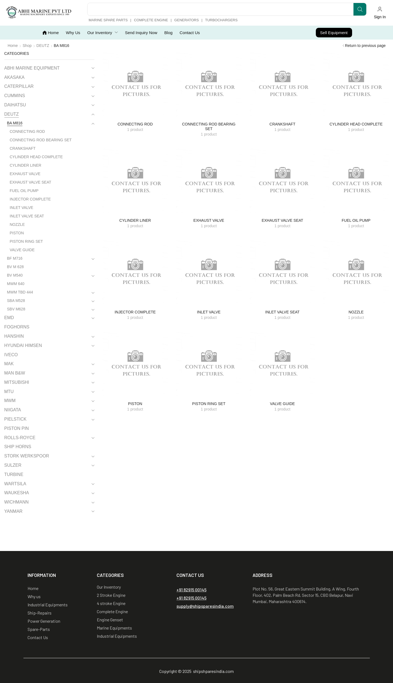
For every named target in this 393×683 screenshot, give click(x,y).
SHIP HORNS (17, 446)
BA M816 (15, 123)
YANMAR (13, 511)
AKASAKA (14, 77)
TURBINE (13, 474)
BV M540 (15, 275)
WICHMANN (16, 502)
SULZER (13, 465)
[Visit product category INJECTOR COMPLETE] (135, 272)
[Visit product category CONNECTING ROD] (135, 84)
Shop (27, 45)
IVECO (11, 354)
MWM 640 (16, 283)
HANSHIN (14, 336)
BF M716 (15, 258)
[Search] (359, 9)
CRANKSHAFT (23, 148)
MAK (9, 363)
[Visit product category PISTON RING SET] (209, 364)
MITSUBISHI (16, 382)
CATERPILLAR (19, 86)
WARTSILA (15, 483)
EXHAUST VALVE (25, 174)
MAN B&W (14, 373)
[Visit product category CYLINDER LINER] (135, 180)
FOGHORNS (16, 327)
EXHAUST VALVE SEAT (30, 182)
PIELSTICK (15, 419)
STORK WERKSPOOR (26, 456)
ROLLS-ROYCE (19, 437)
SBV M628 (16, 309)
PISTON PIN (16, 428)
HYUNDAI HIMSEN (23, 345)
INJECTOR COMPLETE (30, 199)
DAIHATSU (15, 105)
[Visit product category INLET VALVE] (209, 272)
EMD (9, 317)
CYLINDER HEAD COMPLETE (36, 157)
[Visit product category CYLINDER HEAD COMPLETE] (356, 84)
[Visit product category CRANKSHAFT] (282, 84)
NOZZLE (17, 224)
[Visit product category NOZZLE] (356, 272)
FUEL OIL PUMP (24, 190)
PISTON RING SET (26, 241)
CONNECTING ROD (27, 131)
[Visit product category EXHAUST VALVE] (209, 180)
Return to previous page (365, 45)
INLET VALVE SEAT (27, 216)
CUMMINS (14, 95)
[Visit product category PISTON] (135, 364)
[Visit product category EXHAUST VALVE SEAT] (282, 180)
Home (13, 45)
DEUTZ (43, 45)
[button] (380, 13)
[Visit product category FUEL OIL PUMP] (356, 180)
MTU (9, 391)
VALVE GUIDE (22, 250)
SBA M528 (16, 300)
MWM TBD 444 (20, 292)
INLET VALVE (21, 207)
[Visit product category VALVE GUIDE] (282, 364)
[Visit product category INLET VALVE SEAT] (282, 272)
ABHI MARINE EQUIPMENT (32, 68)
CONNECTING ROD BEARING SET (41, 140)
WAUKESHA (16, 492)
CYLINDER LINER (25, 165)
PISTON (17, 233)
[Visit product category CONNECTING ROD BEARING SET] (209, 84)
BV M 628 (15, 267)
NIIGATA (12, 410)
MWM (10, 400)
